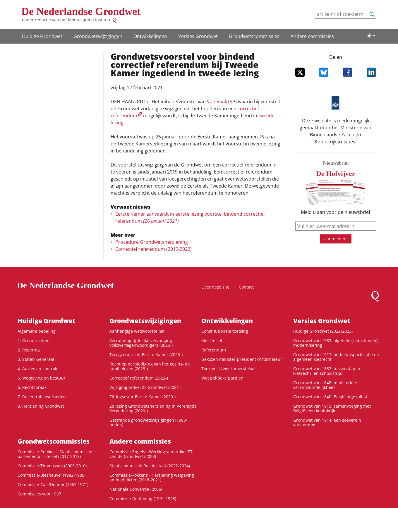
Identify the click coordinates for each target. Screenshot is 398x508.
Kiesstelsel (211, 340)
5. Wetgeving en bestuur (42, 378)
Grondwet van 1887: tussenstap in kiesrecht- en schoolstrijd (326, 371)
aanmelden (335, 238)
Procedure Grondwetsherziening (151, 242)
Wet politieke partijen (222, 378)
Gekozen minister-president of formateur (241, 359)
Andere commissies (312, 36)
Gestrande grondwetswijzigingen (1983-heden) (148, 422)
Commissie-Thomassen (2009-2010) (52, 465)
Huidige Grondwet (42, 36)
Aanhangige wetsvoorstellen (137, 331)
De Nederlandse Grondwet (80, 11)
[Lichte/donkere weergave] (371, 36)
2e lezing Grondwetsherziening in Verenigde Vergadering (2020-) (153, 408)
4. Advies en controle (38, 368)
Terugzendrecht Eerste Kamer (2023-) (146, 354)
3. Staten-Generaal (36, 359)
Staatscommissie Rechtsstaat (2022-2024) (149, 465)
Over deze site (215, 287)
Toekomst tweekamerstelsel (228, 368)
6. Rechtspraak (32, 387)
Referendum (213, 350)
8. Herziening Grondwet (41, 406)
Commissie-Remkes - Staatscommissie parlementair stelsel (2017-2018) (55, 454)
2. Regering (29, 350)
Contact (246, 287)
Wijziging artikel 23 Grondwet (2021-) (145, 387)
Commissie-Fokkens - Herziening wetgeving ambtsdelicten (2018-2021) (151, 477)
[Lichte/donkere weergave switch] (371, 35)
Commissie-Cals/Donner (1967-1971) (53, 484)
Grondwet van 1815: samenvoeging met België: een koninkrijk (332, 408)
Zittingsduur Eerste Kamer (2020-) (142, 396)
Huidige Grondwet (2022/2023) (323, 331)
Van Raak (217, 101)
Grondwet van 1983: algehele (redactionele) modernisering (335, 343)
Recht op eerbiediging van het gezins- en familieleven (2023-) (149, 366)
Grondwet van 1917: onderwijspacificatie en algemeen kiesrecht (336, 357)
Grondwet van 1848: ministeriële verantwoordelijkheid (325, 385)
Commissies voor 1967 (39, 494)
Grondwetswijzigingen (97, 36)
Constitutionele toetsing (224, 331)
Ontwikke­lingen (150, 36)
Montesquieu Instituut (90, 20)
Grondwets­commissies (254, 36)
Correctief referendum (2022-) (138, 378)
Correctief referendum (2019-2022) (153, 249)
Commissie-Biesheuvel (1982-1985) (51, 475)
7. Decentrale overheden (42, 396)
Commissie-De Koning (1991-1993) (142, 498)
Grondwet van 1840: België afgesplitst (330, 396)
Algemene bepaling (37, 331)
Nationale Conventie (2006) (135, 489)
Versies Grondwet (198, 36)
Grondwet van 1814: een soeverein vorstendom (327, 422)
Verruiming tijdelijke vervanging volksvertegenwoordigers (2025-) (141, 343)
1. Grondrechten (34, 340)
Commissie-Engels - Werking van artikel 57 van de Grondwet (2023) (151, 454)
